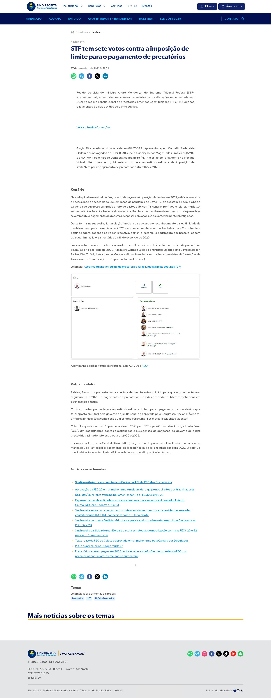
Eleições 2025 (170, 18)
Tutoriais (131, 6)
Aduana (55, 18)
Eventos (147, 6)
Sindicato (34, 18)
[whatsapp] (74, 76)
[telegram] (81, 76)
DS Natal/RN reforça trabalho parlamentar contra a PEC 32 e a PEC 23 (119, 495)
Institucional (73, 6)
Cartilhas (116, 6)
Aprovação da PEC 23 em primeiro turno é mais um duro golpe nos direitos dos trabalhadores (135, 489)
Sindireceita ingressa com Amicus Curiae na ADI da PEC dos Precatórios (123, 482)
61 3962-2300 (37, 662)
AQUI (145, 366)
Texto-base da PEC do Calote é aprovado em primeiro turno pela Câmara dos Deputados (131, 540)
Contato (231, 18)
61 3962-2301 (58, 662)
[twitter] (97, 76)
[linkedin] (105, 76)
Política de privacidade (219, 690)
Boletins (146, 18)
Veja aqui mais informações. (94, 127)
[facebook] (89, 76)
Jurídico (74, 18)
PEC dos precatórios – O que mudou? (99, 546)
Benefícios (97, 6)
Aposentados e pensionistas (110, 18)
